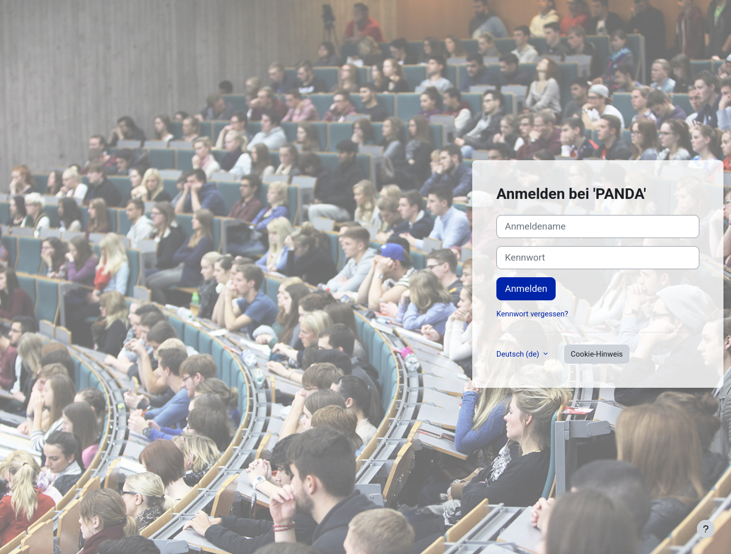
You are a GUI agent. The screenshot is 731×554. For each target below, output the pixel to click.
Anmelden (526, 288)
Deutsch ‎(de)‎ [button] (518, 354)
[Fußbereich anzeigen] (706, 529)
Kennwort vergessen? (532, 313)
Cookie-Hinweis (596, 354)
